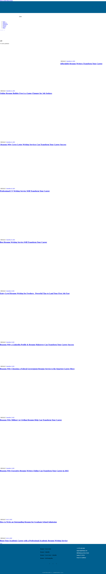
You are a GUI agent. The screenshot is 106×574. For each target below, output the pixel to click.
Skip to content (3, 0)
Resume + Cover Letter (45, 549)
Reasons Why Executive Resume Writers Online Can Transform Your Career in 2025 (34, 471)
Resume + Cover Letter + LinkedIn (48, 555)
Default (3, 90)
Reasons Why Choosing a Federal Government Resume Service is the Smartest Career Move (37, 369)
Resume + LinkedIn (44, 552)
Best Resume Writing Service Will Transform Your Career (23, 242)
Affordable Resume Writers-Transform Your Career (81, 64)
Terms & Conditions (81, 557)
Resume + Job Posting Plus (46, 558)
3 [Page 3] (1, 543)
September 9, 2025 (10, 290)
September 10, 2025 (10, 188)
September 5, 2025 (10, 366)
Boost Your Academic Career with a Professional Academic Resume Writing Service (34, 541)
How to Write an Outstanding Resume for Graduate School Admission (28, 522)
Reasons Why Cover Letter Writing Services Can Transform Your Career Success (33, 144)
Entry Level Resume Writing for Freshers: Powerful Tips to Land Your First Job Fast (34, 293)
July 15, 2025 (9, 519)
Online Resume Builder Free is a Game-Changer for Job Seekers (26, 93)
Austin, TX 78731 (81, 555)
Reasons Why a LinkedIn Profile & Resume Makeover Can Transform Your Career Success (37, 345)
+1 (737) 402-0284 (81, 548)
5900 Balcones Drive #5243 (83, 553)
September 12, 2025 (10, 90)
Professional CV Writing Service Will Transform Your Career (25, 191)
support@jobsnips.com (82, 550)
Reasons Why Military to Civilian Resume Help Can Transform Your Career (31, 420)
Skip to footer (10, 0)
